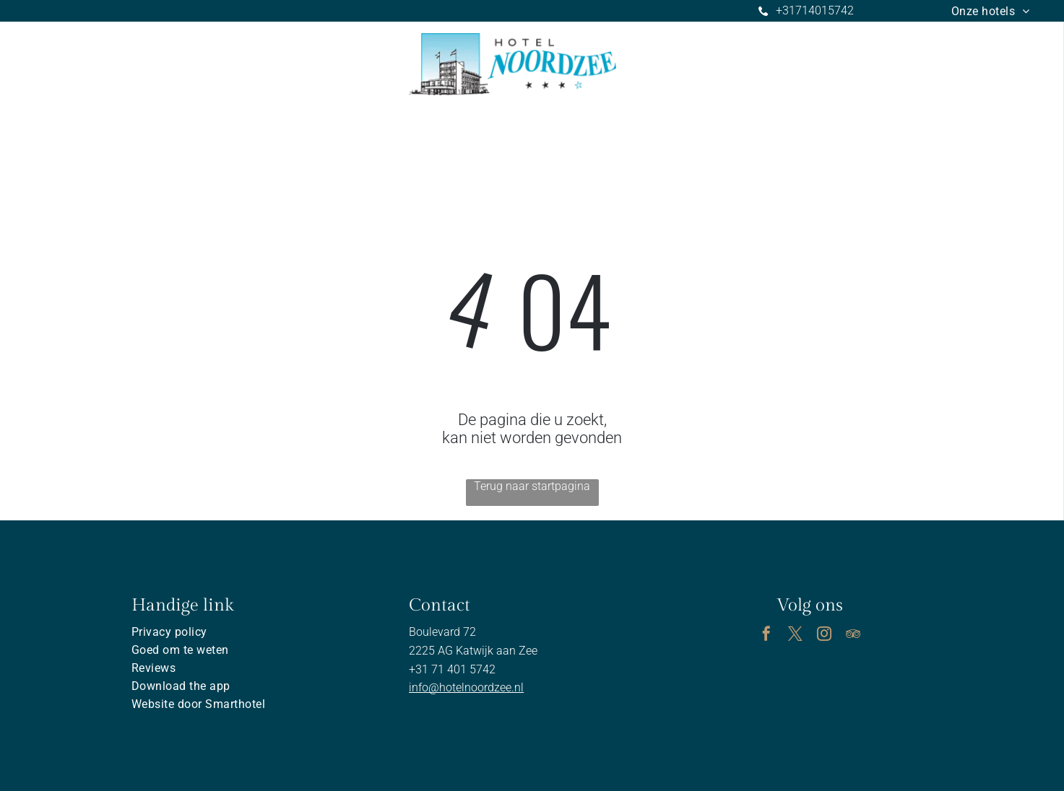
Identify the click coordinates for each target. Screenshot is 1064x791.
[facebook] (766, 635)
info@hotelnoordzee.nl (466, 687)
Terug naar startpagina (532, 486)
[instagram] (824, 635)
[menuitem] (990, 11)
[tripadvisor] (853, 635)
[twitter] (795, 635)
